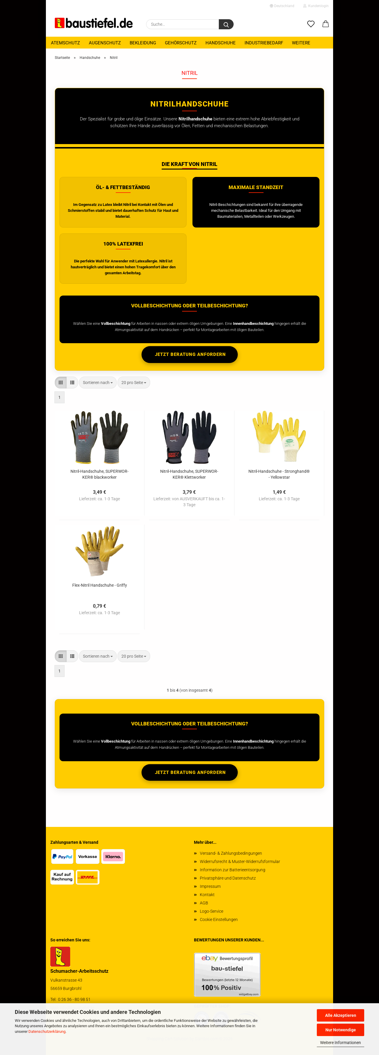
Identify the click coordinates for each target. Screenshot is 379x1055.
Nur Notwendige (340, 1029)
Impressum (210, 886)
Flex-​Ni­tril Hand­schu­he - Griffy (99, 585)
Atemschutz (65, 43)
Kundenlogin (316, 6)
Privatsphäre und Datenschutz (228, 878)
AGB (204, 903)
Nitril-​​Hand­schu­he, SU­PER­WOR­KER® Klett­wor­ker (189, 474)
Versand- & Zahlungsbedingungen (231, 853)
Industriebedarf (264, 43)
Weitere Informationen (340, 1042)
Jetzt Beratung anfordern (189, 354)
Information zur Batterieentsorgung (232, 869)
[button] (325, 24)
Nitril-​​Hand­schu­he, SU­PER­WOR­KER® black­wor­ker (99, 474)
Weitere (301, 43)
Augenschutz (105, 43)
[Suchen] (226, 24)
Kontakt (207, 894)
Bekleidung (143, 43)
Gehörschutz (181, 43)
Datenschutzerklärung (46, 1031)
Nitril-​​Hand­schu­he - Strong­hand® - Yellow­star (279, 474)
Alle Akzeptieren (340, 1015)
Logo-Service (211, 911)
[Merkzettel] (310, 24)
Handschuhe (220, 43)
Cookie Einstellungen (219, 919)
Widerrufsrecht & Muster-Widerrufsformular (240, 861)
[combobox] (98, 382)
